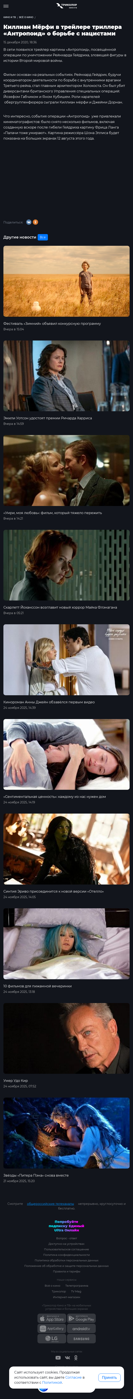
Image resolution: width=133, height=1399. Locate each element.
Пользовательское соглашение (66, 1249)
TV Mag (76, 1291)
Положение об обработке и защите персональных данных (66, 1266)
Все (43, 237)
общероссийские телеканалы (50, 1204)
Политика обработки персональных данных (67, 1260)
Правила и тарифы (66, 1271)
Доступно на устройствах (66, 1243)
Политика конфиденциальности (66, 1254)
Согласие (73, 1377)
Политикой (52, 1383)
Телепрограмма (76, 1285)
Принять (109, 1377)
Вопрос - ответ (66, 1238)
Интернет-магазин (66, 1297)
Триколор (59, 1291)
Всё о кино (52, 1285)
